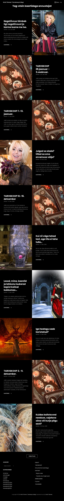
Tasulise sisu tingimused (43, 479)
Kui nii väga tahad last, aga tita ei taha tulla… (48, 242)
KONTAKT (37, 473)
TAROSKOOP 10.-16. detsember (15, 200)
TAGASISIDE (38, 487)
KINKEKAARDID (38, 481)
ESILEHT (37, 465)
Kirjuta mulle (39, 476)
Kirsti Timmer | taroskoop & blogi (13, 2)
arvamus (5, 476)
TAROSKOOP (38, 468)
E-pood (37, 484)
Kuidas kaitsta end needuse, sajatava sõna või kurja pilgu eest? (47, 422)
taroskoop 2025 (7, 487)
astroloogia (6, 478)
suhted (5, 482)
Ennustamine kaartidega (42, 471)
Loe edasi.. (8, 48)
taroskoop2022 (7, 491)
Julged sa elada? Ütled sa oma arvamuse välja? (46, 157)
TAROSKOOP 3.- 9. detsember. (14, 375)
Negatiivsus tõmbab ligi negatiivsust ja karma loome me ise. (16, 25)
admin (5, 32)
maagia (5, 480)
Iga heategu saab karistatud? (46, 333)
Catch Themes (49, 497)
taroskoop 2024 (7, 485)
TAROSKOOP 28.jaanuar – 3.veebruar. (43, 72)
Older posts (32, 459)
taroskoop (6, 483)
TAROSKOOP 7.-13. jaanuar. (14, 115)
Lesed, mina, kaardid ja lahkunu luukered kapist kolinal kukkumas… (15, 288)
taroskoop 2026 (7, 489)
